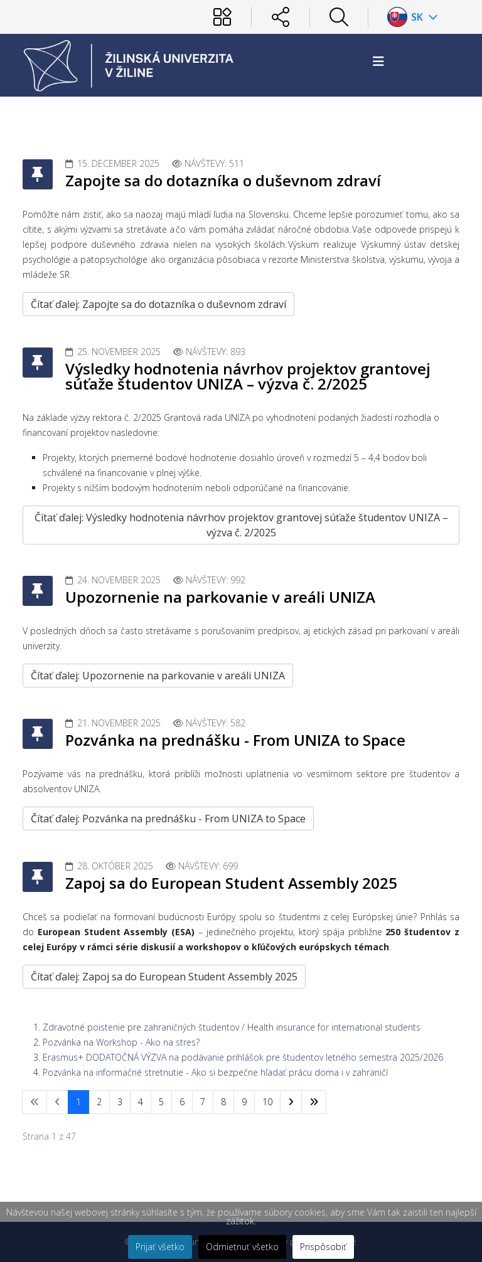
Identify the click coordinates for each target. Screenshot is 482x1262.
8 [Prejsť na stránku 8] (223, 1102)
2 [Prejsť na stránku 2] (99, 1102)
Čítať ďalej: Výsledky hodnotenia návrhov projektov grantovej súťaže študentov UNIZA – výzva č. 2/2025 (241, 525)
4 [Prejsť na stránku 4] (140, 1102)
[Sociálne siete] (280, 17)
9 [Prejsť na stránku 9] (244, 1102)
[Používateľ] (222, 17)
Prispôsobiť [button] (323, 1247)
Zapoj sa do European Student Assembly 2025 (231, 882)
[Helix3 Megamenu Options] (378, 61)
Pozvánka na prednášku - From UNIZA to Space (235, 739)
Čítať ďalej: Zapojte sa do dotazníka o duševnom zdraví (158, 304)
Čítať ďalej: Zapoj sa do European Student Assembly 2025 (164, 977)
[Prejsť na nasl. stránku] (291, 1102)
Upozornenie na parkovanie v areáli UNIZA (220, 596)
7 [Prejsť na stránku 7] (202, 1102)
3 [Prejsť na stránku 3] (119, 1102)
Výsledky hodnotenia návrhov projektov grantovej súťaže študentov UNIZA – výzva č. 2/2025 (248, 376)
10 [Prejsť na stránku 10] (267, 1102)
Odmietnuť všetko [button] (242, 1247)
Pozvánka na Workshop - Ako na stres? (121, 1042)
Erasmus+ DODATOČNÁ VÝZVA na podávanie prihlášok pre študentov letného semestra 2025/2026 (243, 1057)
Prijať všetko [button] (160, 1247)
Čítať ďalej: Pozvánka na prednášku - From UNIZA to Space (168, 818)
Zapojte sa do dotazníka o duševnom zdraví (223, 180)
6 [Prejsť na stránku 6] (182, 1102)
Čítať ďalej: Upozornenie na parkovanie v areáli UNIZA (158, 675)
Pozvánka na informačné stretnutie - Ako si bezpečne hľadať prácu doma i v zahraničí (215, 1072)
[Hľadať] (339, 17)
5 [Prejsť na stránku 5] (161, 1102)
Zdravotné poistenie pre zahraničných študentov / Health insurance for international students (231, 1027)
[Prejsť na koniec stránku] (313, 1102)
